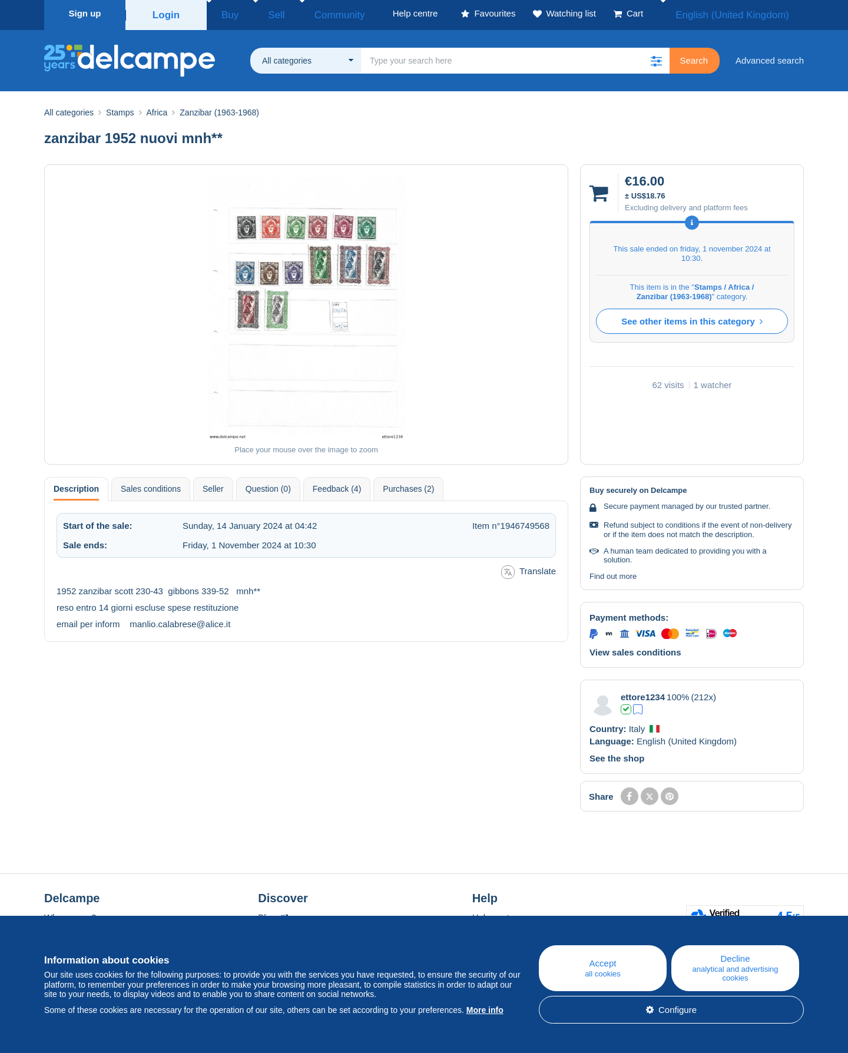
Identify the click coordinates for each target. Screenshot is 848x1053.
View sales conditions (635, 649)
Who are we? (70, 914)
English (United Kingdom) (745, 13)
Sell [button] (261, 13)
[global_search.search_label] (515, 57)
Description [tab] (76, 485)
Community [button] (312, 13)
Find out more (613, 572)
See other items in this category (692, 318)
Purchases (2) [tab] (408, 485)
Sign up (85, 13)
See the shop (616, 755)
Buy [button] (226, 13)
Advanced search (770, 57)
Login (166, 13)
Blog (272, 914)
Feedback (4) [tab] (337, 485)
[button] (657, 57)
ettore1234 (643, 693)
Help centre (495, 914)
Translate (528, 568)
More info (485, 1010)
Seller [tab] (213, 485)
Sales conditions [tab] (151, 485)
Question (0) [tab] (268, 485)
